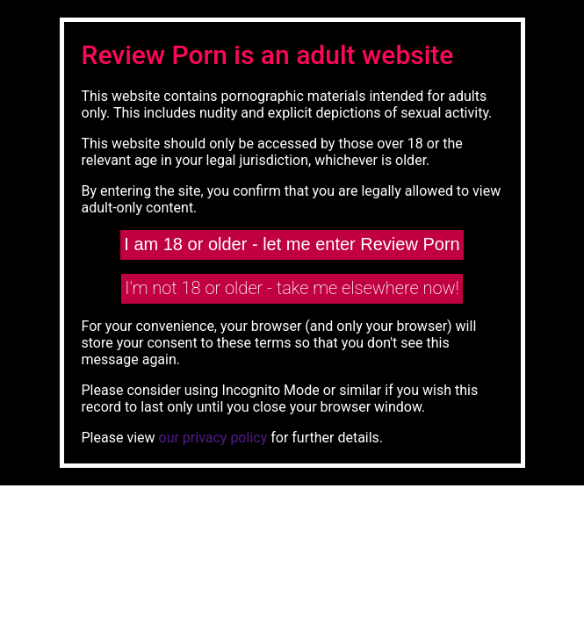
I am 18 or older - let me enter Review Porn (291, 244)
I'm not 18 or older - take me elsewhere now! (292, 287)
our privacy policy (213, 437)
